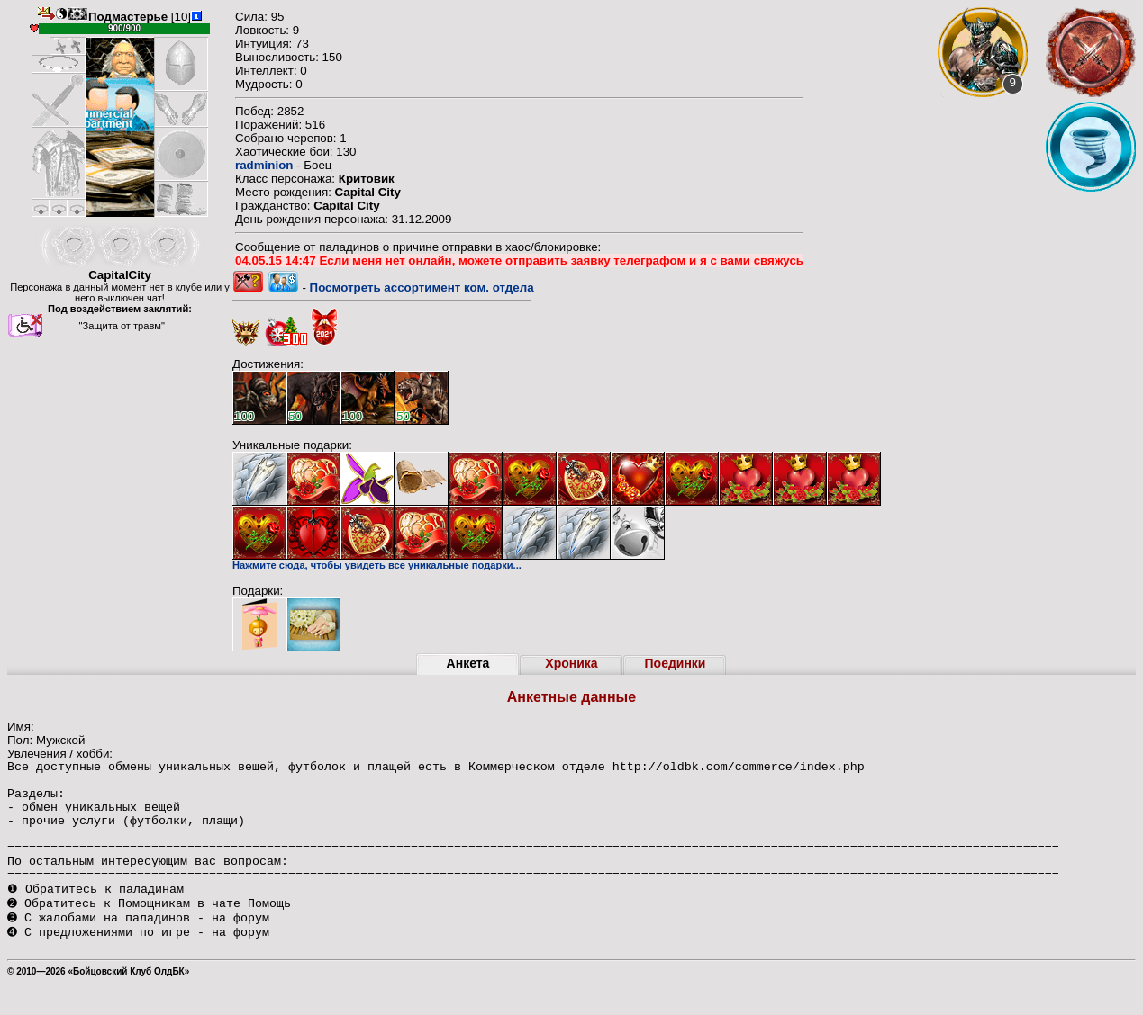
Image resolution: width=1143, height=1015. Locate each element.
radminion (264, 165)
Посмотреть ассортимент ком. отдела (422, 287)
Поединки (675, 663)
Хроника (571, 663)
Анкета (468, 663)
